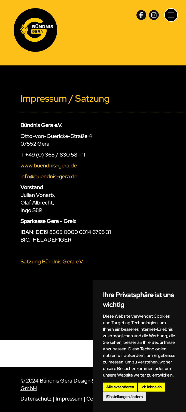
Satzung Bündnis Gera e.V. (52, 261)
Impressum (69, 398)
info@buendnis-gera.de (48, 176)
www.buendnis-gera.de (48, 165)
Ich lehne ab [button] (151, 386)
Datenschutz (36, 398)
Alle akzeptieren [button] (120, 386)
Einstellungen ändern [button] (124, 396)
